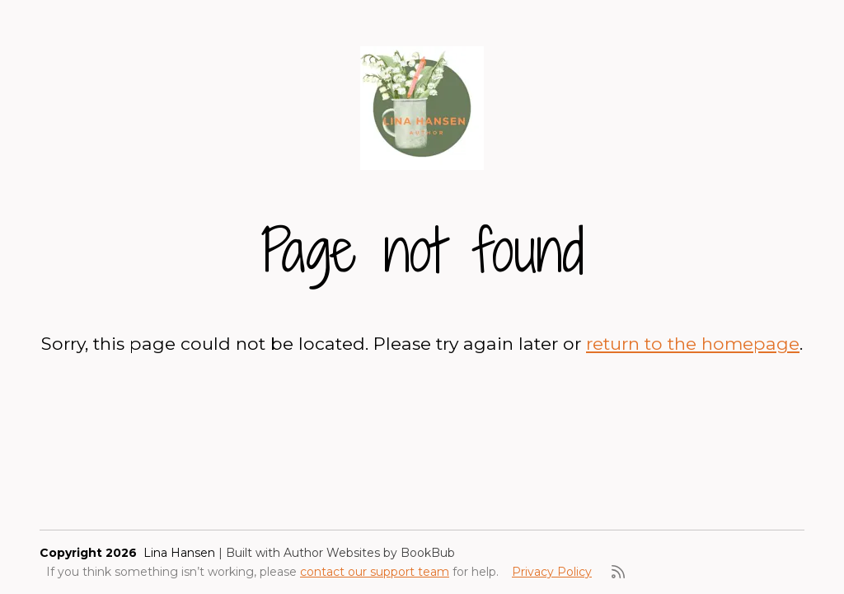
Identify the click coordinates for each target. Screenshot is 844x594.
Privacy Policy (552, 571)
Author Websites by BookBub (369, 552)
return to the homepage (692, 343)
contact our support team (374, 571)
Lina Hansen (179, 552)
